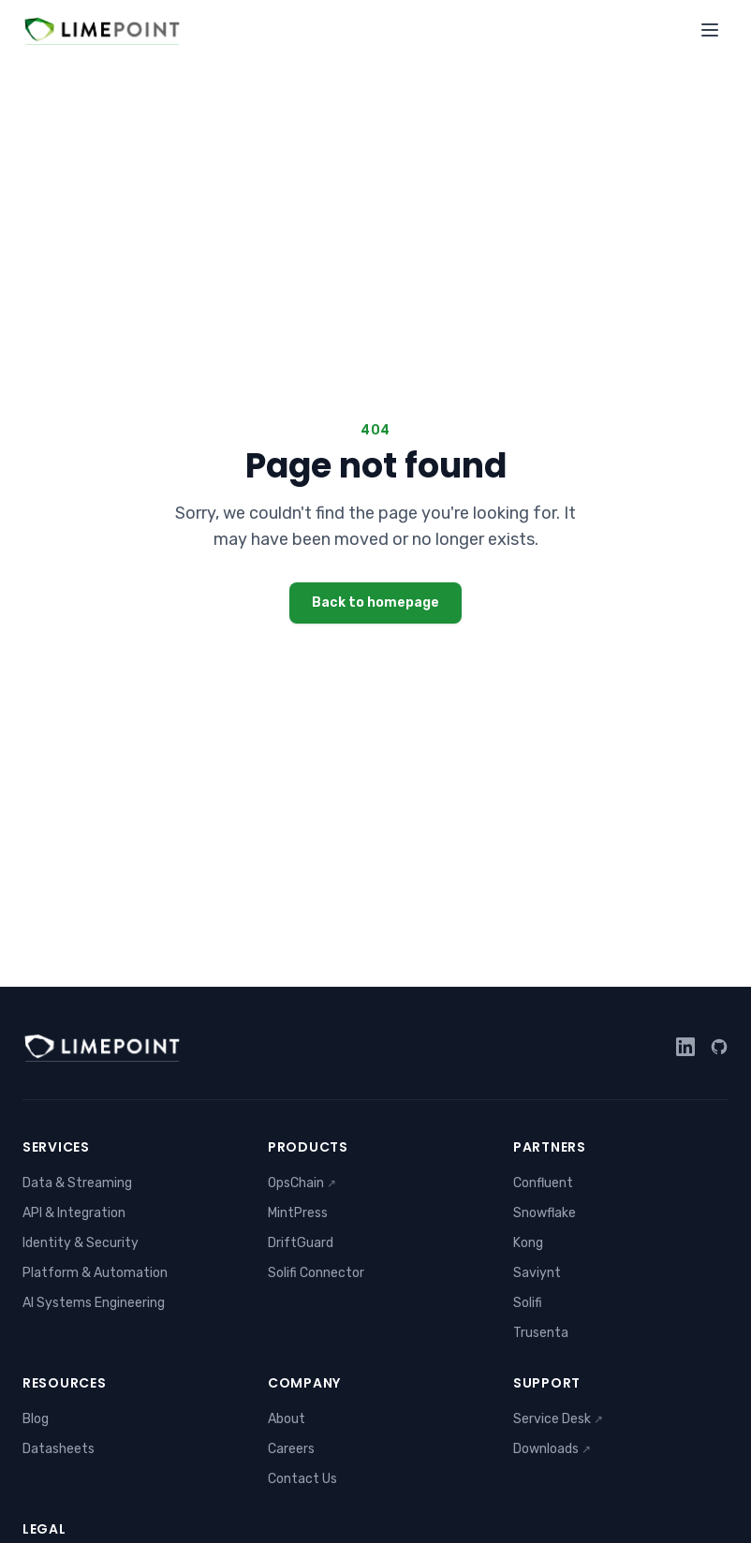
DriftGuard (300, 1243)
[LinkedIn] (685, 1046)
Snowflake (544, 1213)
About (286, 1419)
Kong (528, 1243)
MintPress (298, 1213)
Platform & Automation (95, 1273)
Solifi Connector (316, 1273)
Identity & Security (80, 1243)
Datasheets (58, 1449)
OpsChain (302, 1183)
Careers (291, 1449)
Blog (35, 1419)
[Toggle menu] (710, 30)
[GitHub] (719, 1046)
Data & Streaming (77, 1183)
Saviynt (537, 1273)
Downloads (552, 1449)
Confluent (543, 1183)
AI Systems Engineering (93, 1303)
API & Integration (73, 1213)
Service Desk (558, 1419)
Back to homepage (375, 602)
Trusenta (540, 1333)
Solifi (527, 1303)
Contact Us (302, 1479)
